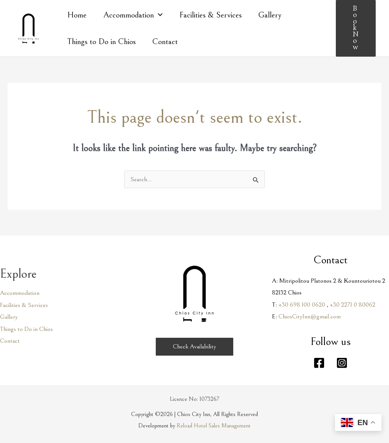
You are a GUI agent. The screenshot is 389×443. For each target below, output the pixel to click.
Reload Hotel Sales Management (214, 425)
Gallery (9, 317)
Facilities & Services (24, 305)
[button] (356, 28)
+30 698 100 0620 (301, 305)
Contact (10, 341)
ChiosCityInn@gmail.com (309, 316)
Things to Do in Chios (26, 329)
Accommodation (20, 293)
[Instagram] (342, 363)
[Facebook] (319, 363)
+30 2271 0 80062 (352, 305)
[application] (158, 15)
